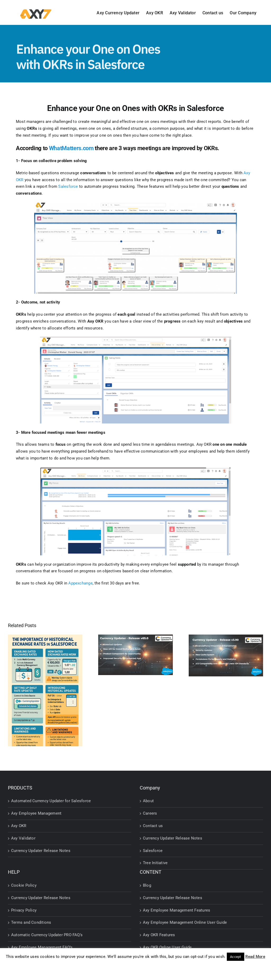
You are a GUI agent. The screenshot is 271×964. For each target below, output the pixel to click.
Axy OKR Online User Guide (167, 947)
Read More (255, 956)
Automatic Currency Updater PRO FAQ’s (47, 934)
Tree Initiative (155, 862)
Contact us (153, 825)
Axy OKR (18, 825)
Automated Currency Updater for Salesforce (51, 800)
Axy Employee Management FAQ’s (42, 947)
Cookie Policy (24, 885)
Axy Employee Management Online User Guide (185, 922)
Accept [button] (235, 957)
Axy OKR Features (159, 934)
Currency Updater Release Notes (40, 850)
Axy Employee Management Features (176, 910)
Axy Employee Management (36, 813)
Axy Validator (23, 838)
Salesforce (152, 850)
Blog (147, 885)
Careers (150, 813)
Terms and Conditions (31, 922)
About (148, 800)
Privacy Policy (24, 910)
